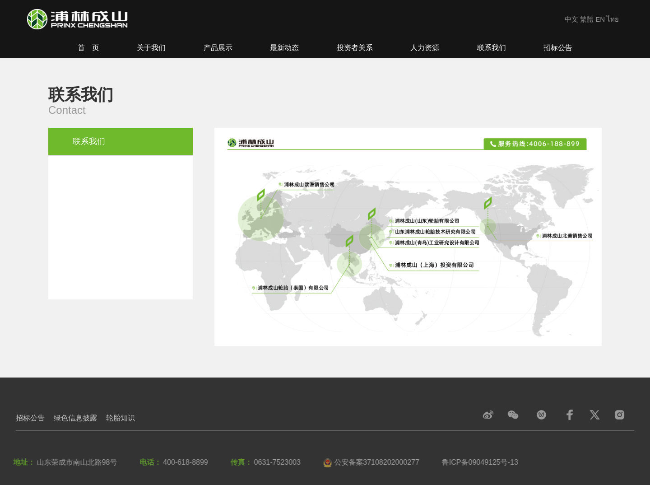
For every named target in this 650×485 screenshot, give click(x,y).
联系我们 (89, 141)
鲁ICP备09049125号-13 (478, 462)
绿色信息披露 (75, 418)
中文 (571, 19)
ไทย (613, 19)
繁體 (587, 19)
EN (600, 19)
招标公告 (30, 418)
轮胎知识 (120, 418)
